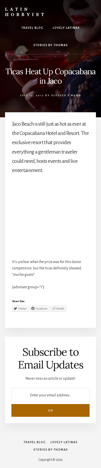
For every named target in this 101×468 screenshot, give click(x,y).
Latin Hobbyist (25, 11)
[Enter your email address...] (50, 395)
